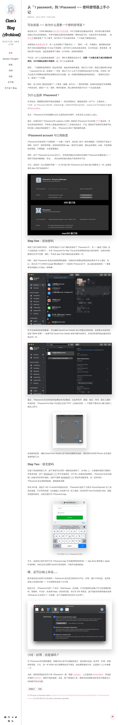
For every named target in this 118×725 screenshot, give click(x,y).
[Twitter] (16, 717)
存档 (11, 70)
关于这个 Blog (11, 88)
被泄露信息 (40, 44)
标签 (11, 65)
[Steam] (9, 721)
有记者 (30, 38)
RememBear (35, 108)
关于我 (11, 82)
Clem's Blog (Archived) (11, 27)
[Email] (5, 717)
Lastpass (77, 674)
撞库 (58, 58)
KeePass (37, 678)
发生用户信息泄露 (60, 31)
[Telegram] (12, 717)
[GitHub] (9, 717)
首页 (11, 53)
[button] (112, 716)
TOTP (97, 121)
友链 (11, 76)
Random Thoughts (10, 59)
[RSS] (12, 721)
